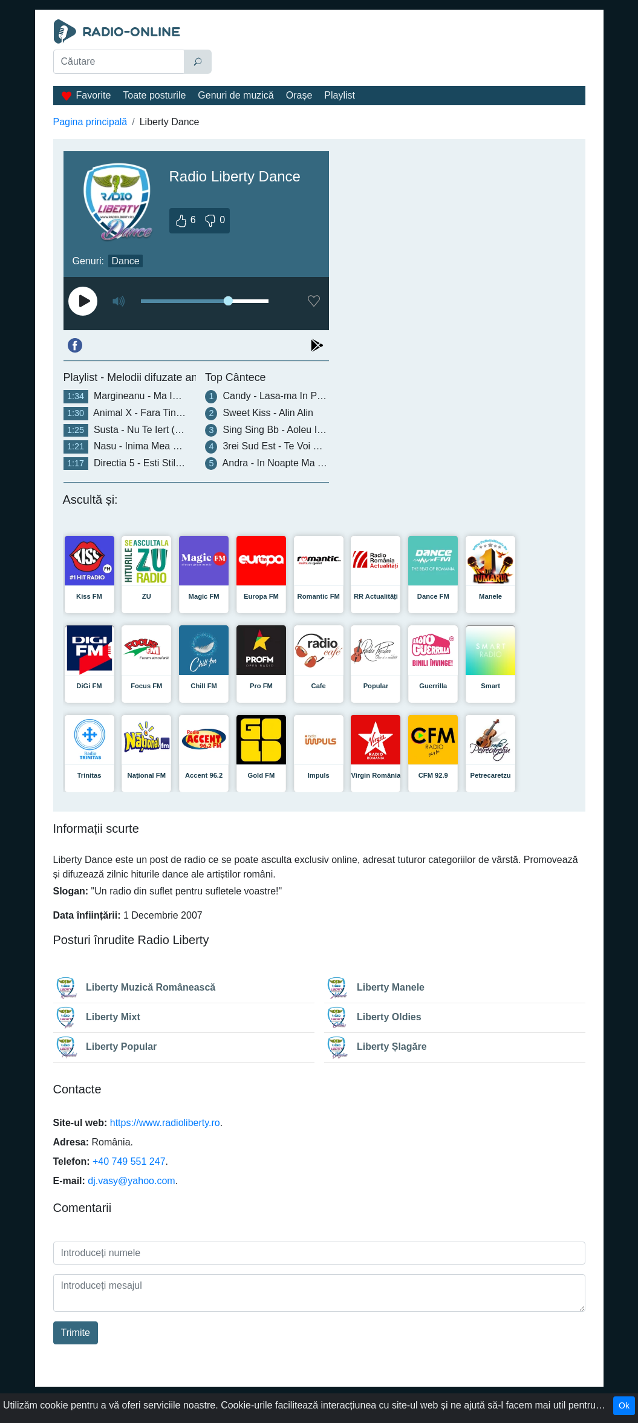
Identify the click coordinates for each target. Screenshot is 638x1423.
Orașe (299, 95)
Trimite (75, 1332)
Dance (125, 261)
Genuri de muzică (235, 95)
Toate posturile (154, 95)
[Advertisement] (401, 49)
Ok (624, 1405)
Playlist (339, 95)
